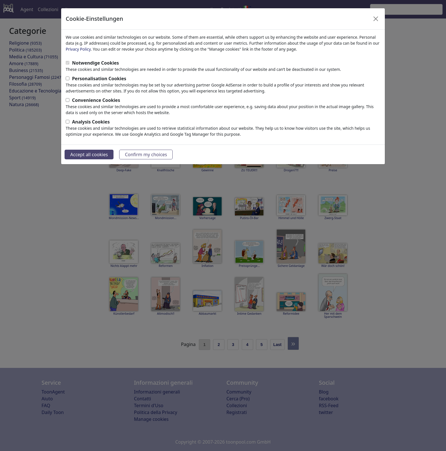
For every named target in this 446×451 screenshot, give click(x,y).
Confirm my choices (146, 154)
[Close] (375, 18)
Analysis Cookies (91, 122)
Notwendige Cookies (95, 63)
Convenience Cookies (96, 100)
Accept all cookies (89, 154)
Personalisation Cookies (99, 78)
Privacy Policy (78, 49)
